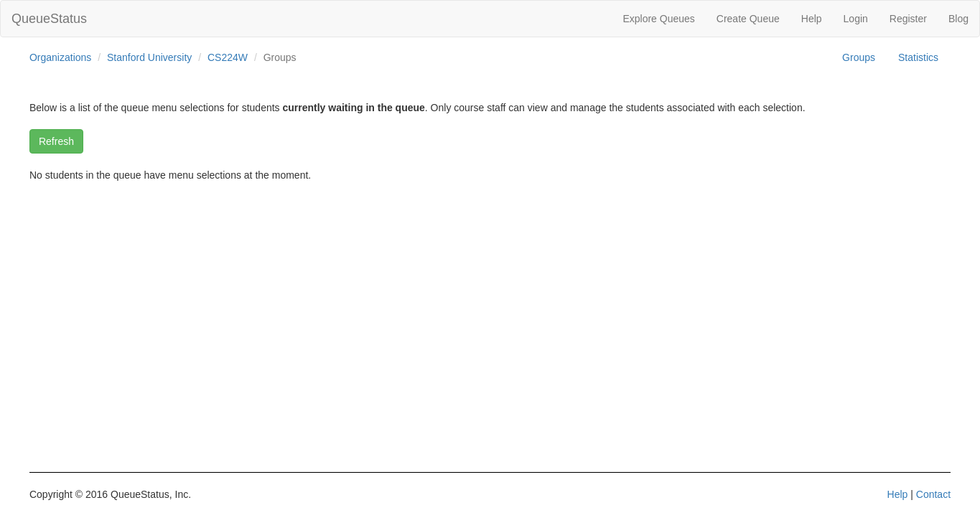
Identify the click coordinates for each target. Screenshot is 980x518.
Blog (958, 18)
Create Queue (748, 18)
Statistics (918, 57)
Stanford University (149, 57)
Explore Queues (658, 18)
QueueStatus (49, 18)
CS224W (227, 57)
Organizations (60, 57)
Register (908, 18)
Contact (933, 494)
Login (856, 18)
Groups (858, 57)
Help (811, 18)
